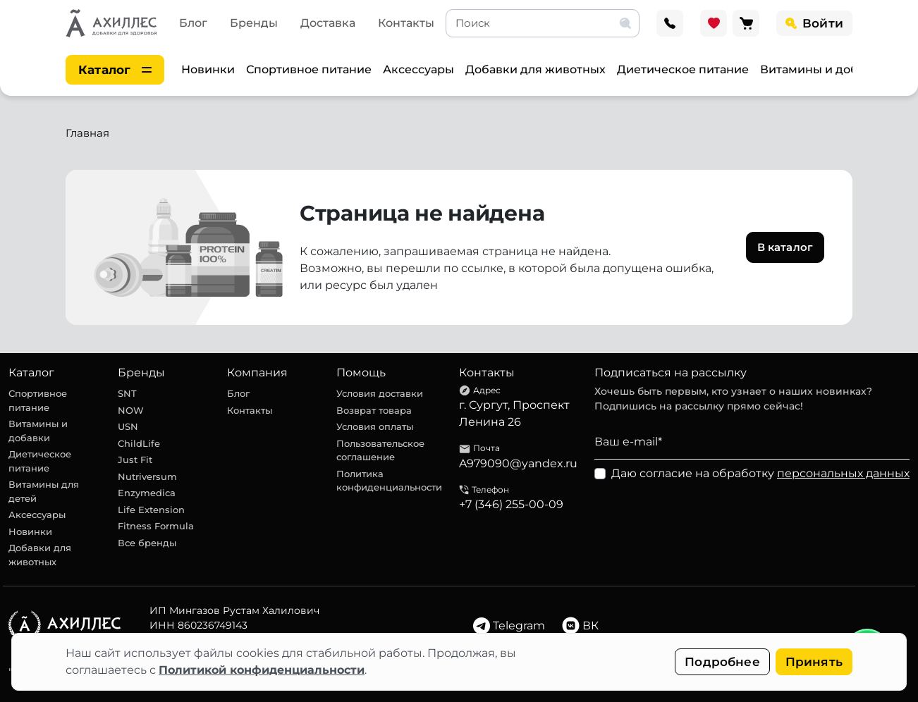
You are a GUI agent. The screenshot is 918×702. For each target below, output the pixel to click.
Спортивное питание (309, 69)
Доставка (327, 23)
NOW (131, 410)
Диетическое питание (683, 69)
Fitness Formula (156, 525)
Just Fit (135, 459)
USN (128, 426)
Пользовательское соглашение (380, 450)
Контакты (406, 23)
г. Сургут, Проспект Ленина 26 (514, 413)
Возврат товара (374, 410)
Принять (814, 662)
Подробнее (722, 662)
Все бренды (147, 542)
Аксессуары (418, 69)
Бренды (254, 23)
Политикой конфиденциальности (262, 670)
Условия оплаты (374, 426)
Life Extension (151, 509)
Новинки (208, 69)
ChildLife (139, 443)
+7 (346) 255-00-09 (511, 504)
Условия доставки (379, 393)
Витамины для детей (43, 491)
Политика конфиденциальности (389, 480)
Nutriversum (147, 476)
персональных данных (843, 473)
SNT (127, 393)
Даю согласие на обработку (760, 473)
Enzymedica (147, 492)
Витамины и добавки (823, 69)
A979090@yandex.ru (518, 463)
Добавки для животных (535, 69)
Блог (193, 23)
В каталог (785, 247)
